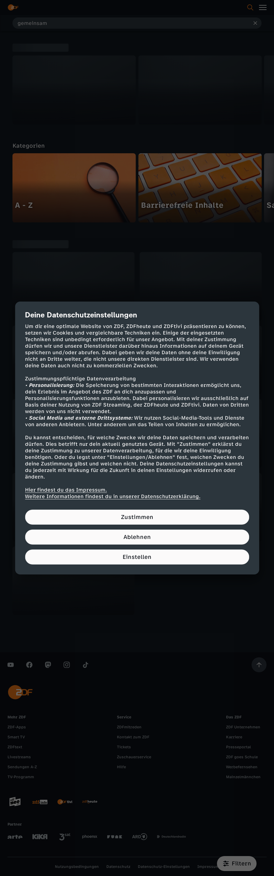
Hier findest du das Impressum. (66, 490)
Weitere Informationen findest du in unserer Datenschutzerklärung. (112, 496)
